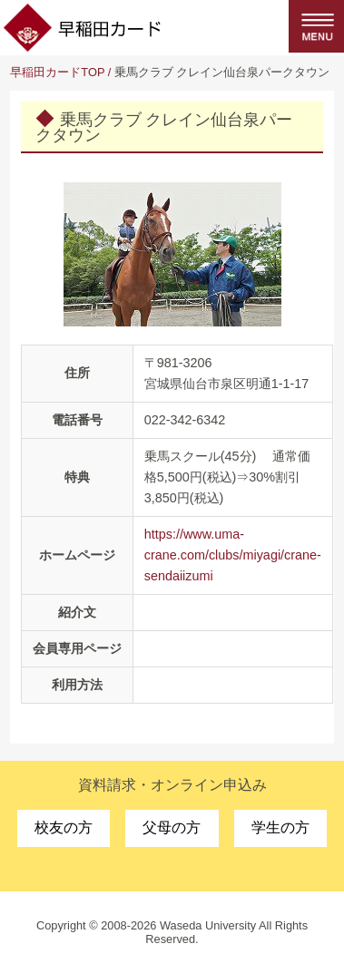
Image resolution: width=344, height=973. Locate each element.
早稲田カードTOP (57, 72)
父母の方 (172, 827)
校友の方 (63, 827)
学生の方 (280, 827)
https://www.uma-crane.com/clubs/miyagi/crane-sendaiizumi (232, 555)
